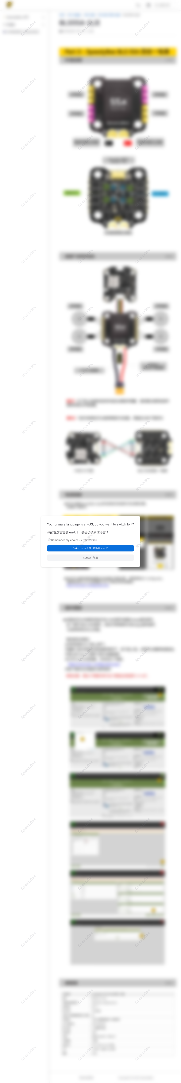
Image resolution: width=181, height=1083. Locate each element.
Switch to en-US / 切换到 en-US (90, 548)
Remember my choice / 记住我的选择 (74, 540)
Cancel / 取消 (90, 557)
